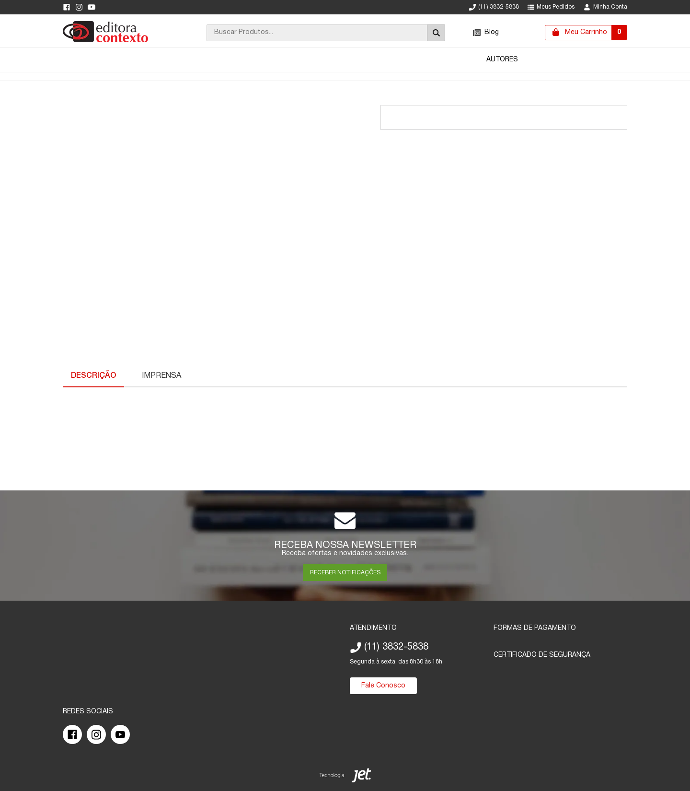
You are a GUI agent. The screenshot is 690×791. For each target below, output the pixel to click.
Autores (502, 60)
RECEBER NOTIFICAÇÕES (345, 572)
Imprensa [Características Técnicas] (161, 375)
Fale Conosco (383, 686)
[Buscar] (436, 32)
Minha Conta (605, 7)
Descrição (93, 375)
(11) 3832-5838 (494, 7)
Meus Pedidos (551, 7)
